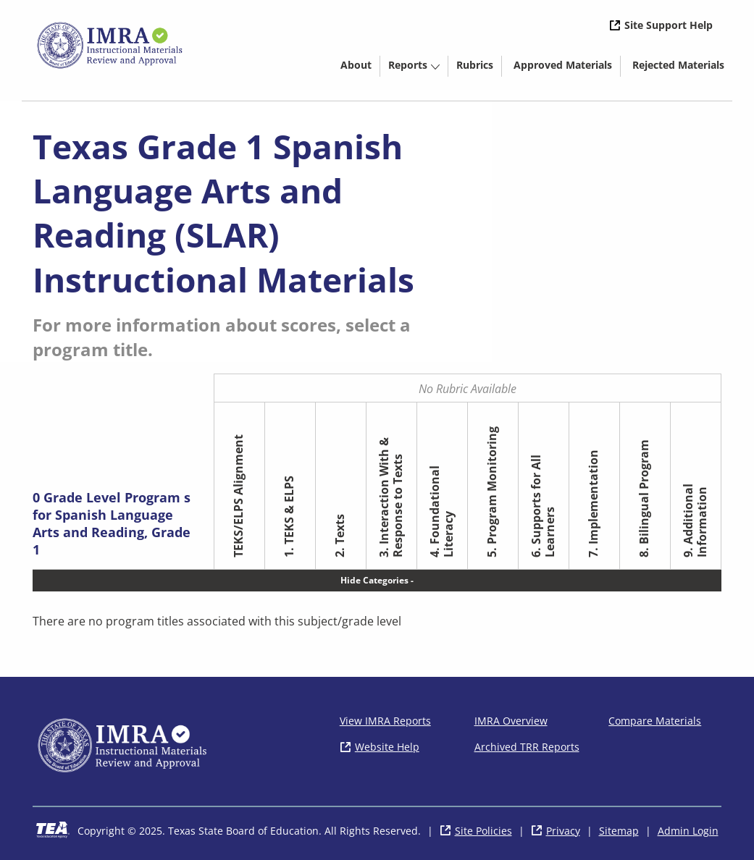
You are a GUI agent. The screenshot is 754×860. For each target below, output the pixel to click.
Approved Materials (567, 67)
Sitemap (619, 831)
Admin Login (688, 831)
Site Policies (483, 831)
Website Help (387, 747)
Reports (407, 65)
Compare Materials (654, 721)
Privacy (563, 831)
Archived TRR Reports (526, 747)
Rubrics (474, 65)
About (356, 65)
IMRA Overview (511, 721)
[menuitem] (356, 64)
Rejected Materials (682, 67)
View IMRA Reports (385, 721)
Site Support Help (668, 25)
